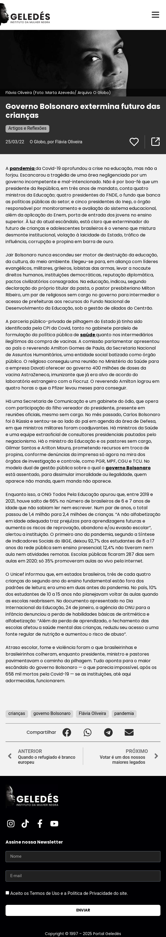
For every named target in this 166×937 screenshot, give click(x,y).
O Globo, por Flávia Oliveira (56, 141)
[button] (66, 732)
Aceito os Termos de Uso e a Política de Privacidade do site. (69, 893)
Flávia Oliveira (92, 713)
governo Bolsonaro (128, 468)
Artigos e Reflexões (27, 128)
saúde (88, 335)
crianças (16, 713)
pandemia (22, 168)
